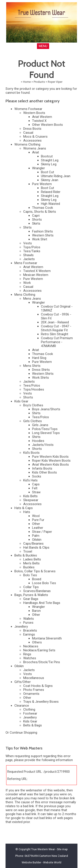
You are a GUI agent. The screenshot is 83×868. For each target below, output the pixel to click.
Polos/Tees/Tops (45, 429)
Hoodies (38, 441)
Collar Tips (31, 587)
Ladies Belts (32, 559)
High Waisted (50, 204)
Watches (29, 658)
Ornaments (31, 694)
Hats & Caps (23, 508)
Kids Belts (30, 496)
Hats (26, 512)
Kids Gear (21, 401)
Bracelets (30, 630)
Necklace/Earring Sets (39, 650)
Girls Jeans (40, 425)
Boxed (36, 579)
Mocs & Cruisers (35, 137)
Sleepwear (30, 500)
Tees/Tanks (31, 251)
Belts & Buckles (25, 555)
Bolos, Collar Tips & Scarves (35, 571)
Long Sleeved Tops (46, 433)
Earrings (29, 634)
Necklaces (30, 646)
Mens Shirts (32, 366)
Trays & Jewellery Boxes (41, 702)
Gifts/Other (22, 682)
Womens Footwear (28, 109)
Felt (34, 488)
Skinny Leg (48, 164)
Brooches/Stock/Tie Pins (41, 662)
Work (27, 283)
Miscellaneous (33, 678)
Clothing (29, 709)
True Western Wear (43, 849)
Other (36, 524)
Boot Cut (47, 172)
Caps (36, 484)
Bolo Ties (30, 575)
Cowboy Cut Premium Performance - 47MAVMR (57, 342)
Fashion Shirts (42, 231)
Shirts (27, 227)
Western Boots (34, 113)
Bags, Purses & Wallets (31, 595)
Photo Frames (33, 690)
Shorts (37, 220)
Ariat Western (42, 117)
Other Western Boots (47, 125)
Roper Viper (55, 81)
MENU (43, 46)
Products (39, 81)
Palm (35, 536)
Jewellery (21, 626)
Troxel (27, 551)
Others (37, 642)
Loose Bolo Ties (44, 583)
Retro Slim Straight (54, 334)
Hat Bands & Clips (36, 547)
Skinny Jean (49, 180)
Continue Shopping (23, 733)
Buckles (29, 567)
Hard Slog (39, 358)
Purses (28, 623)
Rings (27, 654)
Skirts (36, 223)
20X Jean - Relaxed (55, 322)
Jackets (29, 259)
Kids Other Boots (44, 472)
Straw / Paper (42, 532)
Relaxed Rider (50, 192)
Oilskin (36, 540)
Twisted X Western (37, 271)
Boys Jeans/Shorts (46, 409)
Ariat (35, 152)
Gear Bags (30, 599)
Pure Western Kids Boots (50, 457)
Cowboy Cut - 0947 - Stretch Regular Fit (56, 328)
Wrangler (38, 168)
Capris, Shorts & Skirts (39, 212)
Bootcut (47, 156)
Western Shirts (43, 235)
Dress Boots (32, 129)
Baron (36, 611)
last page (46, 794)
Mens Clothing (24, 295)
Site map (62, 849)
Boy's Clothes (33, 405)
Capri (36, 216)
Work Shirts (40, 378)
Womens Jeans (34, 148)
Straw (36, 492)
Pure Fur (38, 520)
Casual (28, 133)
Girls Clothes (32, 421)
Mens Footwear (25, 263)
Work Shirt (39, 239)
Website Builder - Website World (41, 862)
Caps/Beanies (33, 544)
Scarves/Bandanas (37, 591)
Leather (37, 528)
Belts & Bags (32, 725)
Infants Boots (42, 468)
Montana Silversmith (47, 638)
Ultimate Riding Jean (55, 176)
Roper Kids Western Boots (51, 461)
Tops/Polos (31, 247)
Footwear (30, 713)
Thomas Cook (42, 208)
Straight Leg (49, 160)
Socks (36, 476)
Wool (36, 516)
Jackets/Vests (43, 445)
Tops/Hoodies (33, 389)
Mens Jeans (32, 299)
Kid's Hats (30, 480)
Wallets (28, 619)
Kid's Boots (31, 453)
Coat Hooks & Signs (38, 686)
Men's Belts (31, 563)
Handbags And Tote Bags (41, 603)
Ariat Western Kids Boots (50, 464)
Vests (27, 243)
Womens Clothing (27, 144)
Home (27, 81)
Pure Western (42, 184)
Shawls (28, 255)
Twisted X (39, 121)
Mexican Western (35, 275)
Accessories (32, 140)
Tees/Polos (31, 385)
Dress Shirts (41, 370)
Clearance (21, 706)
